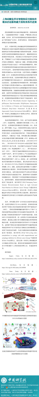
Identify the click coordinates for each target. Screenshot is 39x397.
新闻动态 (17, 12)
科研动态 (24, 12)
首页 (12, 12)
